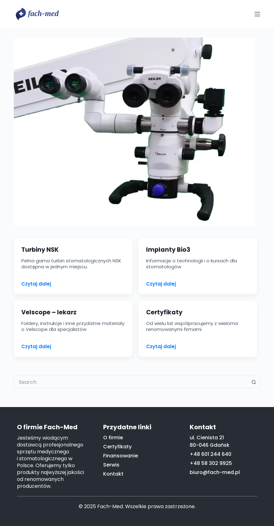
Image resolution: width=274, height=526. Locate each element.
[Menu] (257, 14)
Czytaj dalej (36, 284)
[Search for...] (131, 382)
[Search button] (254, 382)
